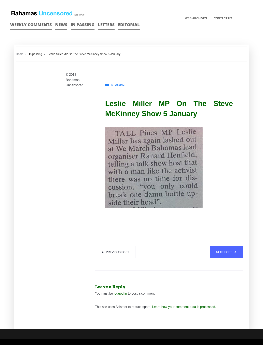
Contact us (223, 18)
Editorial (129, 24)
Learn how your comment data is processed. (184, 307)
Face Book (244, 18)
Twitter (251, 18)
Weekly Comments (31, 24)
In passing (83, 24)
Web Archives (196, 18)
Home (20, 54)
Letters (106, 24)
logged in (120, 293)
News (61, 24)
